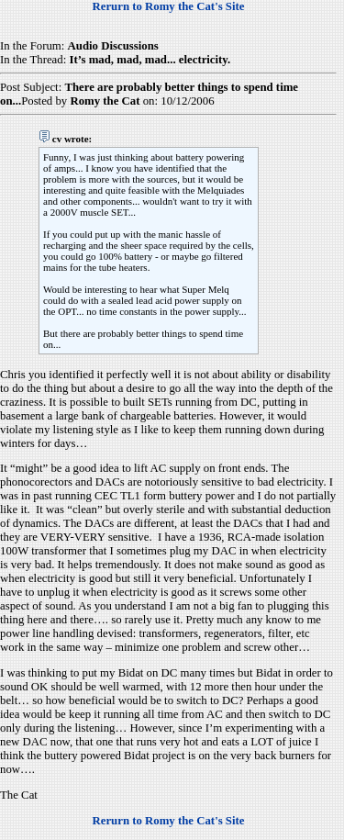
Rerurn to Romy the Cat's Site (169, 6)
